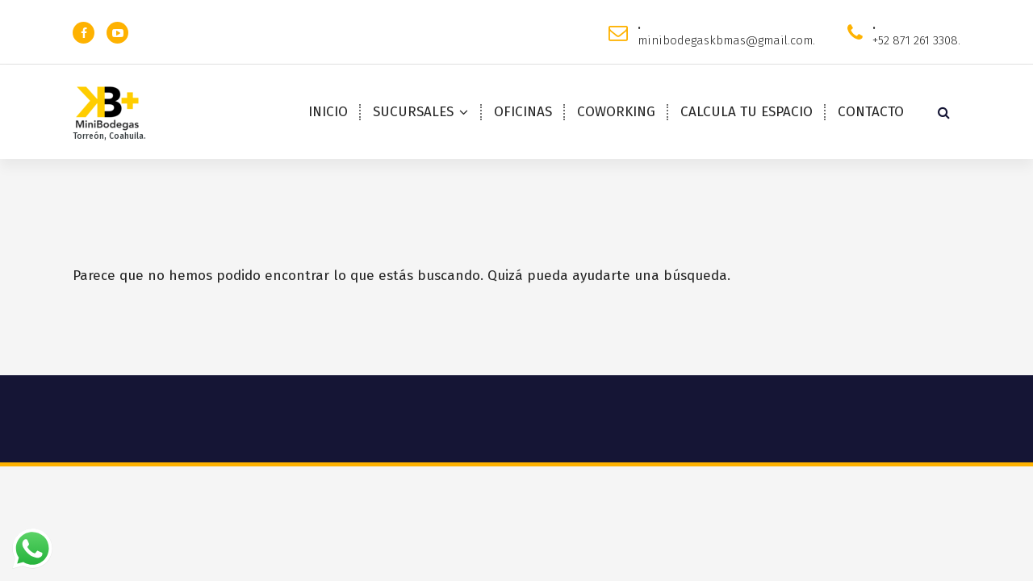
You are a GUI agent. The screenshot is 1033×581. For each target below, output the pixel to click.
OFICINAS (523, 111)
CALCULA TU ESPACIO (746, 111)
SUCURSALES (413, 111)
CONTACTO (871, 111)
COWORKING (616, 111)
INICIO (328, 111)
